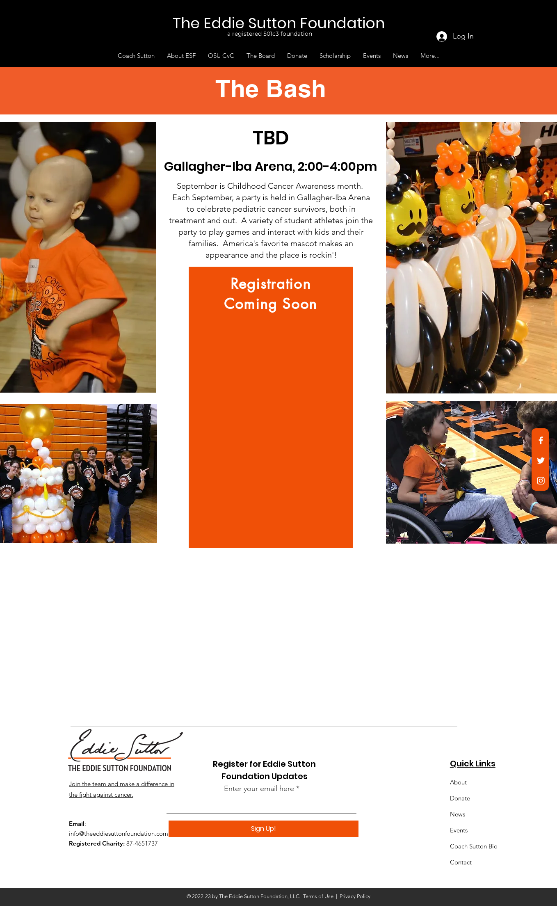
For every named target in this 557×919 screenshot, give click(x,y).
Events (459, 830)
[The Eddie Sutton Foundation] (279, 23)
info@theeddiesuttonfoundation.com (118, 833)
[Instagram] (541, 481)
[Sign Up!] (263, 829)
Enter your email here (259, 788)
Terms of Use (318, 896)
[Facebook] (541, 440)
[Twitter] (541, 460)
